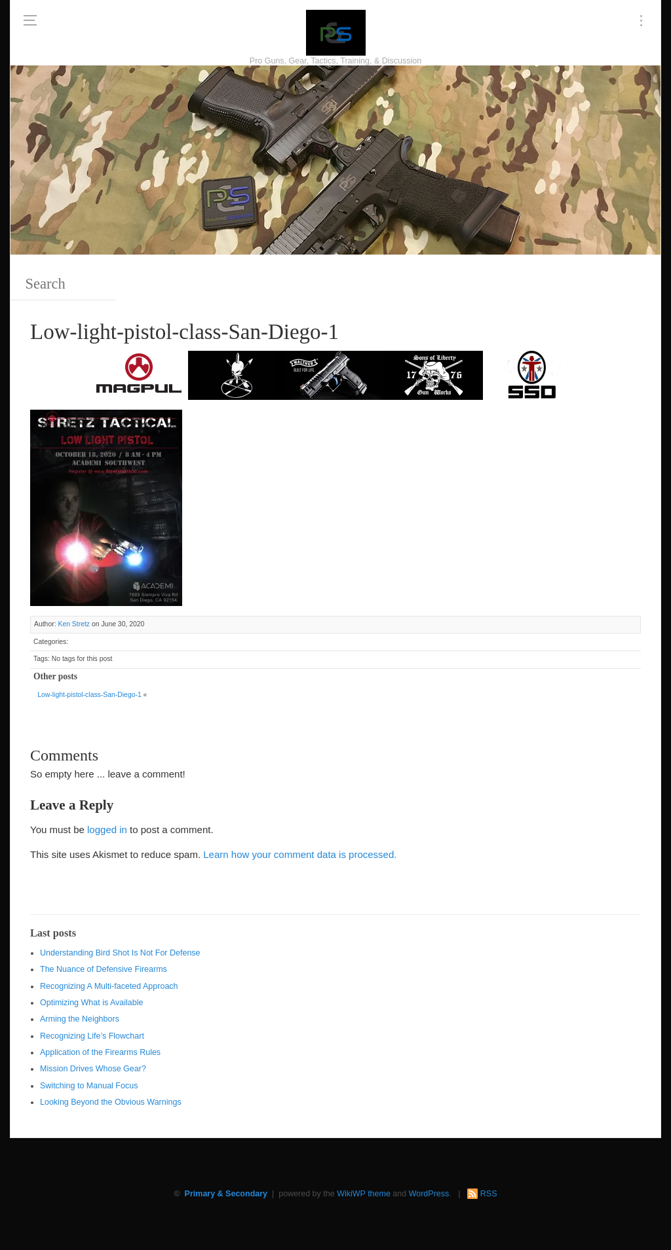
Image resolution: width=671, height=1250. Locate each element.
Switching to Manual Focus (89, 1085)
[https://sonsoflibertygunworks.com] (434, 374)
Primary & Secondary (226, 1193)
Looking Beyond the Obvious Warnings (111, 1102)
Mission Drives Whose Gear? (93, 1068)
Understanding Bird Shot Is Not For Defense (120, 952)
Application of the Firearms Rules (100, 1052)
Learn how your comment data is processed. (299, 854)
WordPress (429, 1193)
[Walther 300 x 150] (335, 374)
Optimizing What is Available (91, 1002)
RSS (488, 1193)
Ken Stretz (74, 624)
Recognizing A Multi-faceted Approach (109, 986)
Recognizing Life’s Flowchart (92, 1036)
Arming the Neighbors (79, 1019)
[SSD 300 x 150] (532, 374)
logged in (107, 829)
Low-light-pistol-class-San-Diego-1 (89, 694)
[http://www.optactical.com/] (237, 374)
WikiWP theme (364, 1193)
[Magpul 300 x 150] (139, 374)
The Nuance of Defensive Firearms (103, 969)
